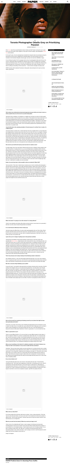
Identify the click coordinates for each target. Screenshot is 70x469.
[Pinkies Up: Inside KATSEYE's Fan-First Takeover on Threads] (49, 87)
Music (14, 1)
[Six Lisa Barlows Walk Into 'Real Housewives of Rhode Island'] (49, 99)
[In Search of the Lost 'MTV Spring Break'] (49, 68)
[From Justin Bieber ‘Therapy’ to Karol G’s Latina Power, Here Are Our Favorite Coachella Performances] (49, 72)
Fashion (19, 1)
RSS (54, 437)
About (49, 437)
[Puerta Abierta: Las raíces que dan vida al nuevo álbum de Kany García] (49, 94)
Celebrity (24, 1)
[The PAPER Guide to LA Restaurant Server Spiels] (49, 61)
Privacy (57, 437)
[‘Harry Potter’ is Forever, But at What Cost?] (49, 57)
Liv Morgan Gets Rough (56, 79)
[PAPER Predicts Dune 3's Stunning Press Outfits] (26, 448)
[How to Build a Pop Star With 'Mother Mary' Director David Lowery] (49, 53)
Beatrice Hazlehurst (31, 47)
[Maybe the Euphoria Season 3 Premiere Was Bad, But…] (49, 90)
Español (55, 1)
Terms (60, 437)
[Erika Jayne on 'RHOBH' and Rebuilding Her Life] (49, 65)
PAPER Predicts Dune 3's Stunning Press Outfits (21, 460)
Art (51, 1)
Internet (47, 1)
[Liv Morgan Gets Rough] (49, 80)
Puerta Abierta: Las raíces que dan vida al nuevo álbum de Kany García (58, 95)
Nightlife (41, 1)
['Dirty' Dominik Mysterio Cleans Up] (49, 83)
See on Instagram (9, 109)
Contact (52, 437)
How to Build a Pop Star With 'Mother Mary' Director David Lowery (57, 53)
